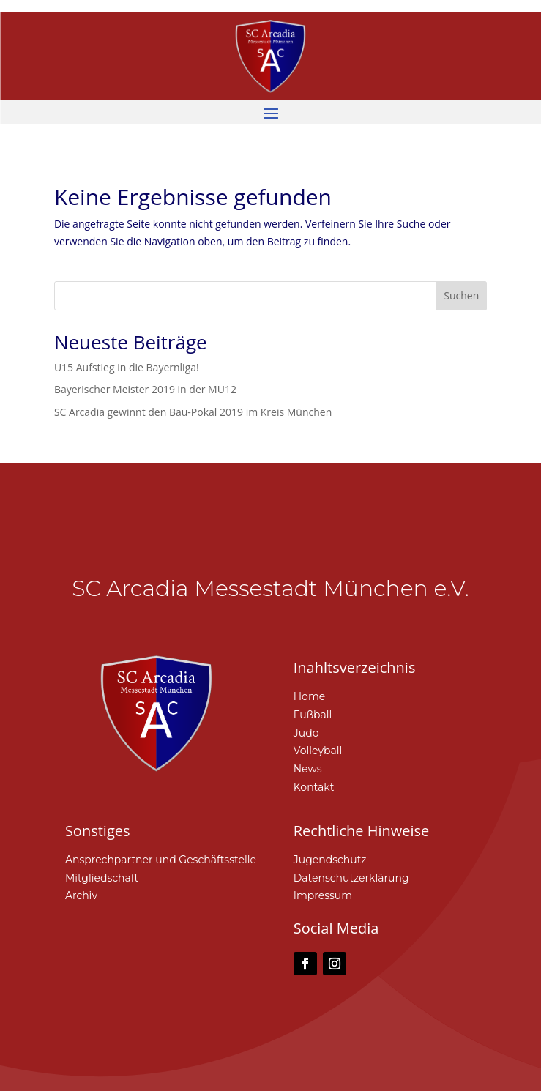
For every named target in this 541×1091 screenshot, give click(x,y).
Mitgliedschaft (101, 878)
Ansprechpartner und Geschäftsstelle (160, 859)
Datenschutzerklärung (351, 878)
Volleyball (318, 750)
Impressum (323, 895)
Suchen (461, 295)
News (308, 768)
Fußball (313, 714)
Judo (306, 733)
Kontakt (314, 787)
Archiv (81, 895)
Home (309, 696)
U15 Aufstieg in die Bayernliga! (126, 367)
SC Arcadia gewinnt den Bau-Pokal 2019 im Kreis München (193, 412)
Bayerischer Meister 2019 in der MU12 (145, 389)
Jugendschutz (330, 859)
